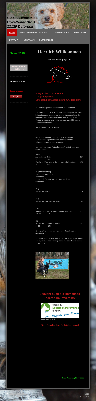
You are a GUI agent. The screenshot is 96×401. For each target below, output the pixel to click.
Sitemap (24, 394)
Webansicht (84, 396)
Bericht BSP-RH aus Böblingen (18, 68)
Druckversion (13, 394)
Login (87, 394)
